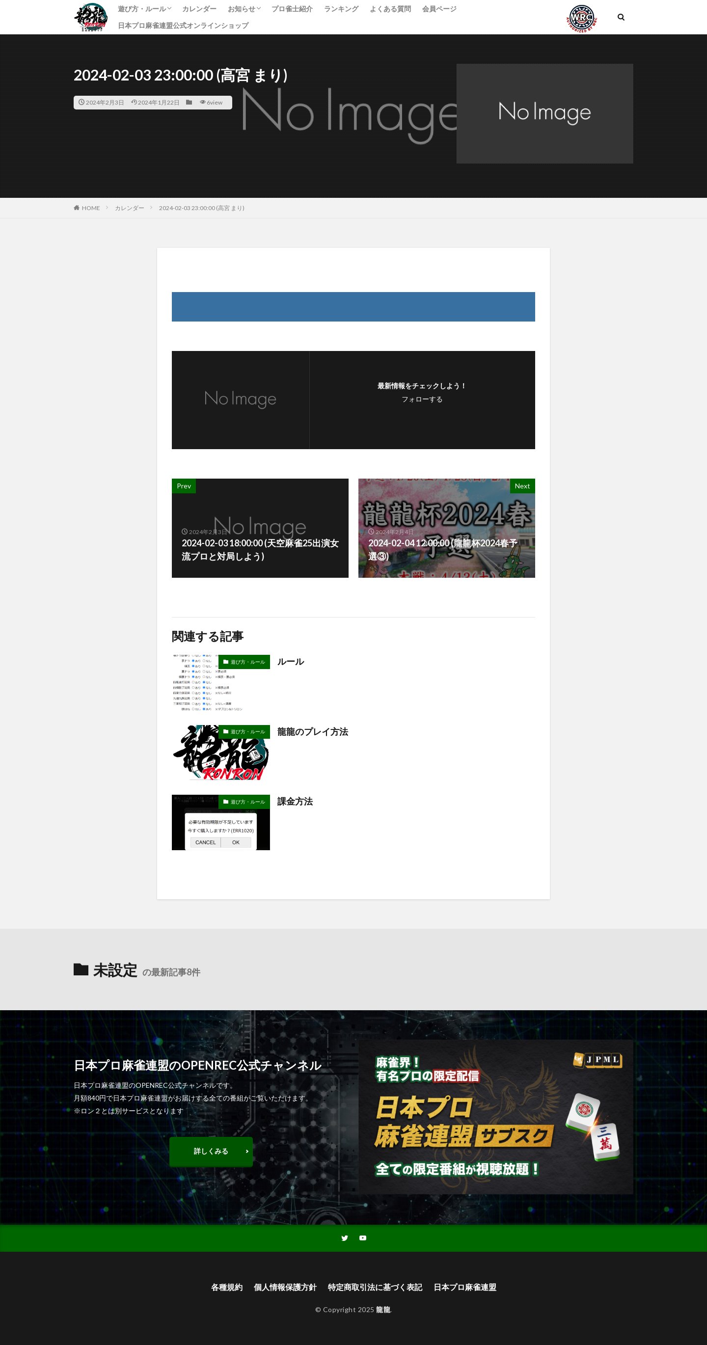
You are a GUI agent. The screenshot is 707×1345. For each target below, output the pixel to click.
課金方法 (295, 801)
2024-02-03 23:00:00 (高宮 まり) (202, 208)
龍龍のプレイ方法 (312, 731)
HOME (91, 208)
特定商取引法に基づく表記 (375, 1286)
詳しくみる (211, 1151)
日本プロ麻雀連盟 (465, 1286)
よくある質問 (390, 8)
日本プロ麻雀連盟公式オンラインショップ (183, 25)
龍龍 (383, 1309)
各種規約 (227, 1286)
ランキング (341, 8)
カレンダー (199, 8)
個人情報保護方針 (285, 1286)
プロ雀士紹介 (292, 8)
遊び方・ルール (142, 8)
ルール (290, 661)
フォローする (422, 399)
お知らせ (241, 8)
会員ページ (439, 8)
